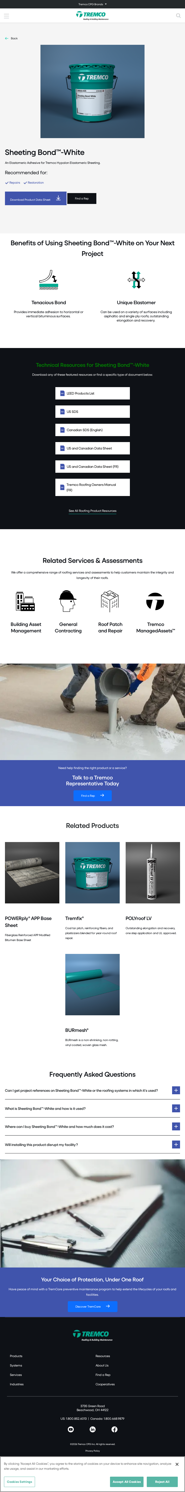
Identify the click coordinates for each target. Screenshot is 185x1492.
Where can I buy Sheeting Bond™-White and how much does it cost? (59, 1126)
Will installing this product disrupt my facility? (41, 1144)
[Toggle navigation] (92, 4)
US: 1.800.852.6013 (74, 1418)
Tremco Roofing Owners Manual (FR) (92, 487)
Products (16, 1356)
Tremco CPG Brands (90, 4)
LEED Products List (92, 393)
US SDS (92, 412)
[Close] (177, 1464)
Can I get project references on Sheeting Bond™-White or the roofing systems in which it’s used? (81, 1090)
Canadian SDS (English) (92, 430)
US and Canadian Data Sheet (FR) (92, 467)
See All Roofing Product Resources (92, 511)
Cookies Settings (19, 1482)
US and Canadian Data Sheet (92, 448)
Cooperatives (105, 1384)
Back (14, 38)
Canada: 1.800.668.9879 (107, 1418)
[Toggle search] (179, 16)
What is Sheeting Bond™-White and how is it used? (45, 1108)
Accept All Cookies (127, 1482)
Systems (16, 1365)
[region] (92, 1474)
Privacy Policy (92, 1450)
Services (16, 1375)
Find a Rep (82, 198)
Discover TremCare (88, 1306)
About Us (102, 1365)
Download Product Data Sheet (30, 199)
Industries (17, 1384)
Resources (103, 1356)
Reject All (162, 1482)
